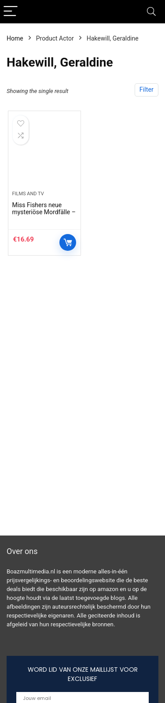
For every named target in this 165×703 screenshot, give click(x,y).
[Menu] (10, 11)
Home (15, 38)
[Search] (151, 11)
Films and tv (28, 194)
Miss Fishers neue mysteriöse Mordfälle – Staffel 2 (43, 212)
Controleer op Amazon (67, 242)
